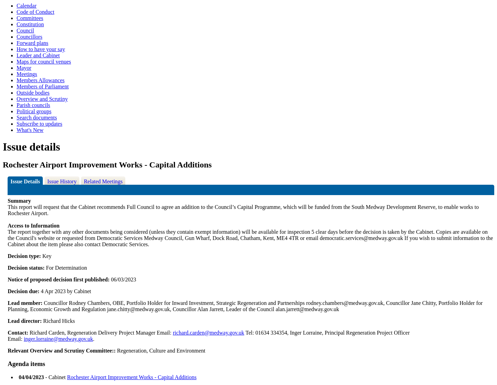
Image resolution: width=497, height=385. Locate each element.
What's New (30, 130)
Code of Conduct (35, 12)
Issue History (62, 181)
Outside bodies (33, 93)
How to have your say (41, 49)
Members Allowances (41, 80)
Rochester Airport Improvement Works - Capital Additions (131, 377)
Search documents (37, 118)
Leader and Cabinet (38, 55)
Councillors (29, 37)
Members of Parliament (43, 86)
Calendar (27, 6)
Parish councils (33, 105)
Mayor (24, 68)
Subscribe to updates (39, 124)
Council (25, 30)
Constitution (30, 24)
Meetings (27, 74)
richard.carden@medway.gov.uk (208, 333)
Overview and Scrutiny (42, 99)
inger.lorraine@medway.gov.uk (58, 339)
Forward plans (32, 43)
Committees (30, 18)
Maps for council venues (44, 62)
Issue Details (25, 181)
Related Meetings (103, 181)
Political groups (34, 111)
